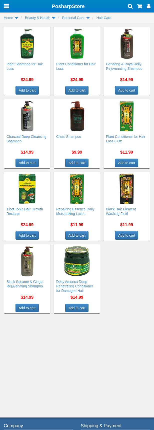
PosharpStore (68, 6)
